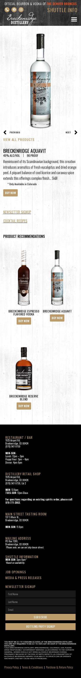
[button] (74, 20)
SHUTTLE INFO (62, 10)
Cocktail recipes (15, 221)
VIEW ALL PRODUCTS (19, 139)
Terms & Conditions (32, 667)
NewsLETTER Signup (17, 212)
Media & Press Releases (23, 577)
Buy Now (10, 192)
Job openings (15, 571)
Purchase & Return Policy (59, 667)
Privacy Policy (11, 667)
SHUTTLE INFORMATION (21, 556)
